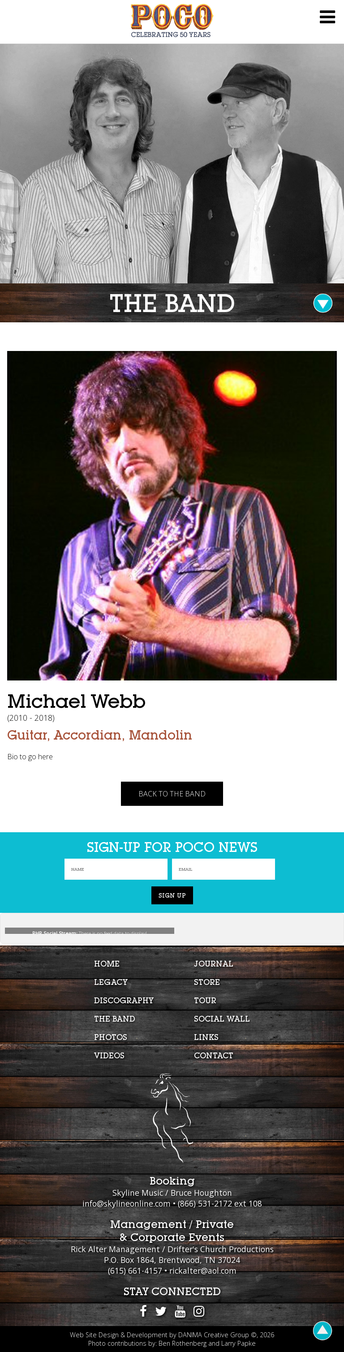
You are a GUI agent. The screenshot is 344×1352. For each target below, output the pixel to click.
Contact (213, 1055)
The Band (114, 1018)
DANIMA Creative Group (213, 1335)
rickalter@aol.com (202, 1270)
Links (206, 1037)
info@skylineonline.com (126, 1203)
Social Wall (222, 1018)
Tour (205, 1000)
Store (207, 982)
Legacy (111, 982)
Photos (110, 1037)
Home (107, 963)
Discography (124, 1000)
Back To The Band (172, 794)
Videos (109, 1055)
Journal (213, 963)
